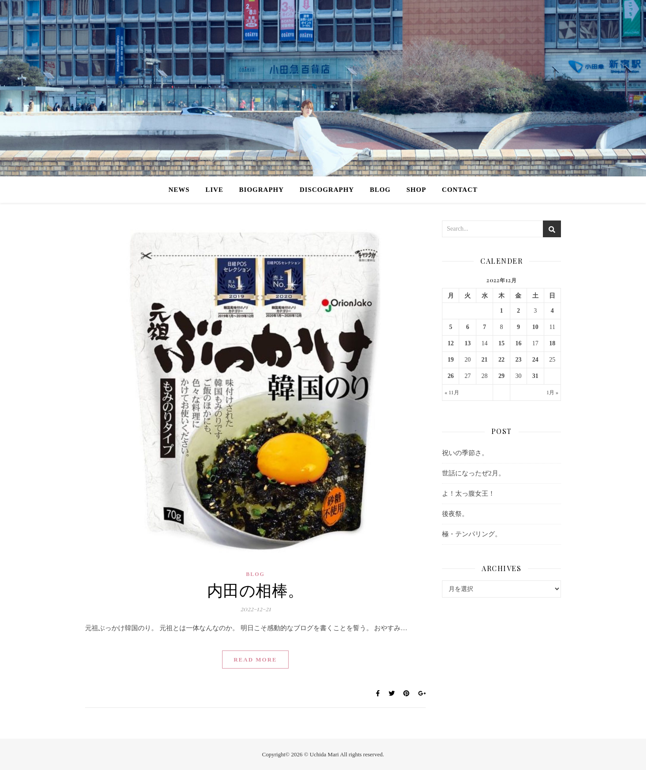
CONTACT (460, 189)
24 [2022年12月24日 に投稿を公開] (535, 359)
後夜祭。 (455, 513)
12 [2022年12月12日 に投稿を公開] (451, 343)
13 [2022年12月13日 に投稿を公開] (467, 343)
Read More (255, 659)
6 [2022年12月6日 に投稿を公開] (467, 327)
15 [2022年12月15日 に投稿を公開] (501, 343)
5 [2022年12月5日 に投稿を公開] (450, 327)
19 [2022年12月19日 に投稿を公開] (451, 359)
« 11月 (452, 392)
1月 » (552, 392)
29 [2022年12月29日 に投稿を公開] (501, 376)
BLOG (380, 189)
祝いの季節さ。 (465, 452)
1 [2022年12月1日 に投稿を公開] (501, 310)
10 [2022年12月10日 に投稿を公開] (535, 327)
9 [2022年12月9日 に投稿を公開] (518, 327)
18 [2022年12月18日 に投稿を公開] (552, 343)
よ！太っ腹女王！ (468, 493)
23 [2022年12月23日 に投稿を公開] (518, 359)
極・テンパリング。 (471, 534)
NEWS (178, 189)
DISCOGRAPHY (327, 189)
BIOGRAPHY (261, 189)
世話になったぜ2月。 (473, 473)
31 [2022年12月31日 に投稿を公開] (535, 376)
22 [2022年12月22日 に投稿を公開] (501, 359)
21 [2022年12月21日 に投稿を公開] (485, 359)
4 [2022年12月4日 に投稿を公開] (552, 310)
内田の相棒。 (255, 589)
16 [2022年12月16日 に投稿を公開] (518, 343)
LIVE (214, 189)
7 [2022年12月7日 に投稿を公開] (484, 327)
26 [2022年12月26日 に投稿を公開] (451, 376)
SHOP (416, 189)
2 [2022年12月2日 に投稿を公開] (518, 310)
